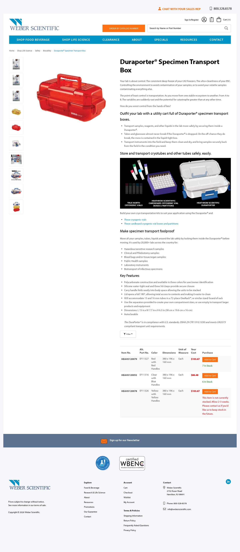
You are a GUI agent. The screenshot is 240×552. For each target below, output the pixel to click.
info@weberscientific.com (179, 509)
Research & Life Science (94, 492)
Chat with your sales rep (179, 9)
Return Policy (130, 520)
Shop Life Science (76, 40)
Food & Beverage (91, 487)
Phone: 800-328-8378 (177, 503)
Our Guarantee (90, 511)
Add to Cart (210, 359)
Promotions (89, 506)
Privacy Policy (130, 530)
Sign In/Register (192, 19)
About (137, 40)
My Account (129, 502)
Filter (128, 334)
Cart (125, 487)
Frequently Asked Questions (136, 525)
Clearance (111, 40)
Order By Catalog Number (123, 28)
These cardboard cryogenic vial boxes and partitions (151, 223)
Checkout (128, 492)
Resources (188, 40)
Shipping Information (133, 515)
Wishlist (127, 497)
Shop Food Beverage (33, 40)
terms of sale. (40, 505)
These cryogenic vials (135, 219)
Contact (216, 40)
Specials (161, 40)
